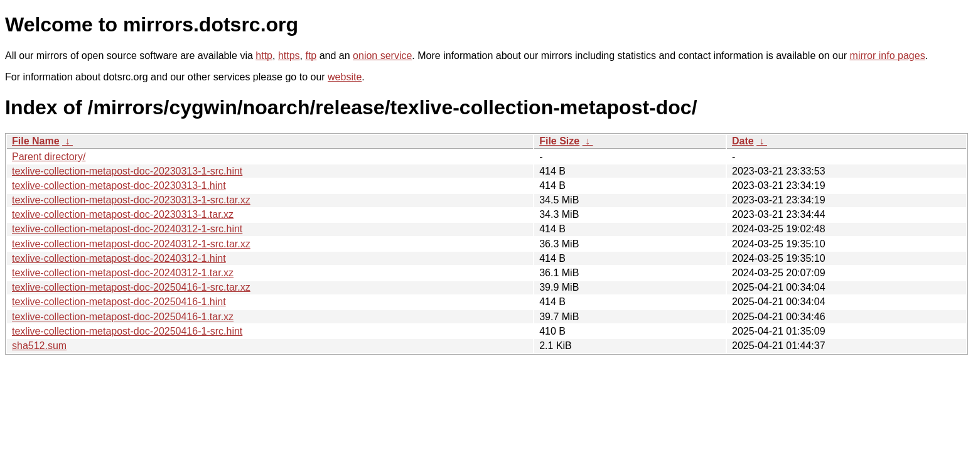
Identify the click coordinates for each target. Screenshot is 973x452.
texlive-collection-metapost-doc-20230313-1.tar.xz (123, 214)
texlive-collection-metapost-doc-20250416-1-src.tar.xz (131, 287)
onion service (382, 55)
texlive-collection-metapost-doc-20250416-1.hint (119, 301)
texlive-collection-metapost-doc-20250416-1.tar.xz (123, 316)
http (263, 55)
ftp (310, 55)
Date (743, 141)
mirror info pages (887, 55)
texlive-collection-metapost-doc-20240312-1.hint (119, 258)
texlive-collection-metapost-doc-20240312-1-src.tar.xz (131, 244)
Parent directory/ (48, 156)
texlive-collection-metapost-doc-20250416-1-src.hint (127, 331)
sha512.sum (39, 345)
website (345, 77)
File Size (559, 141)
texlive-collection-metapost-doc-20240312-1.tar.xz (123, 272)
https (289, 55)
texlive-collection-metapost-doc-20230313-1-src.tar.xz (131, 200)
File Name (36, 141)
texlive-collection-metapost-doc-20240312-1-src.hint (127, 228)
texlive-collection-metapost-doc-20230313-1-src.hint (127, 171)
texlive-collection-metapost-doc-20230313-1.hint (119, 185)
